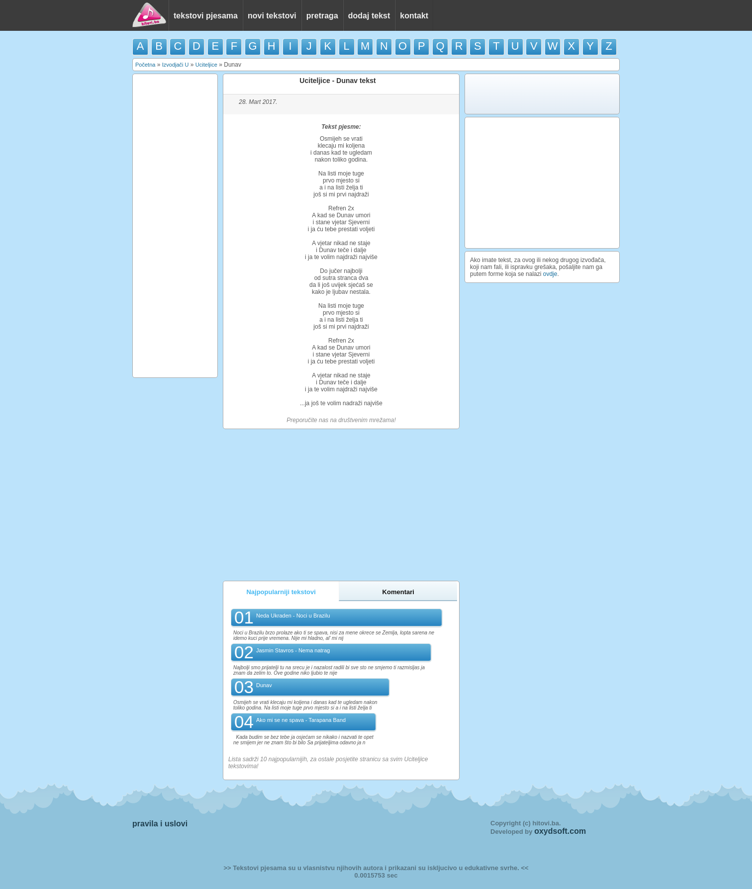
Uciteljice (206, 65)
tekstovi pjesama (206, 15)
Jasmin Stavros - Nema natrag (293, 650)
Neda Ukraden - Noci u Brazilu (293, 616)
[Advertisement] (175, 226)
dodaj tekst (369, 15)
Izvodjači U (175, 65)
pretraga (322, 15)
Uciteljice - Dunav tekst (337, 81)
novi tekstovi (272, 15)
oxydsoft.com (560, 831)
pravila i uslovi (160, 823)
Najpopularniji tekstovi (280, 592)
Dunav (264, 685)
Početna (145, 65)
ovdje (550, 273)
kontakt (414, 15)
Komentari (398, 592)
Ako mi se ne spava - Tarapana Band (301, 720)
